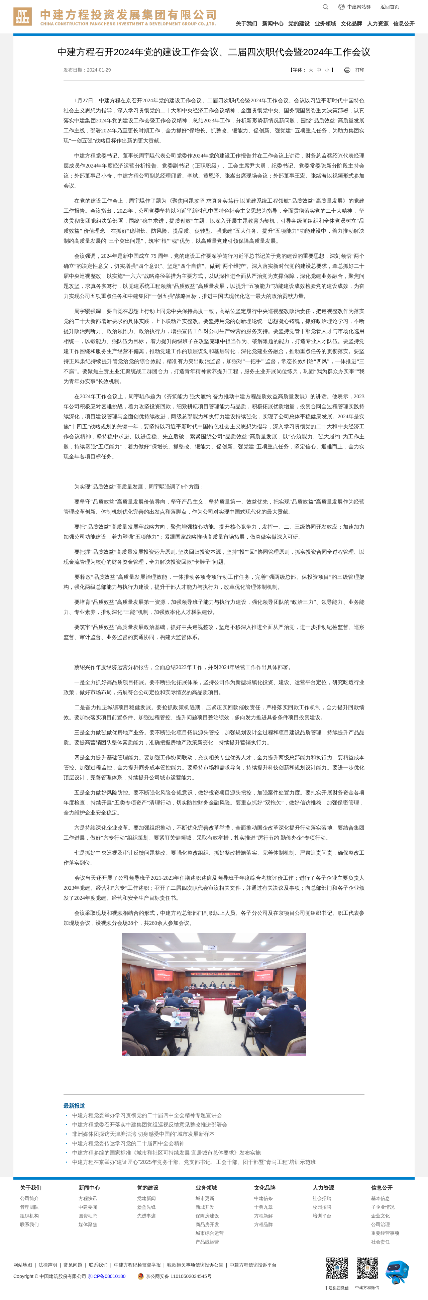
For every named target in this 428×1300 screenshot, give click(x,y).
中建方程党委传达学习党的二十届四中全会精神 (128, 1143)
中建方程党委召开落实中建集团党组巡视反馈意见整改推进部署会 (149, 1124)
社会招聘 (322, 1198)
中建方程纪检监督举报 (137, 1265)
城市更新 (205, 1198)
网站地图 (22, 1265)
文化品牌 (351, 23)
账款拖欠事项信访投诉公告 (195, 1265)
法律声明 (47, 1265)
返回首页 (390, 6)
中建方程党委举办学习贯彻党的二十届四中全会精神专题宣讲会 (147, 1115)
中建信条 (263, 1198)
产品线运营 (207, 1241)
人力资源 (378, 23)
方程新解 (263, 1215)
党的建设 (299, 23)
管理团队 (29, 1207)
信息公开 (404, 23)
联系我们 (29, 1224)
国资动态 (88, 1215)
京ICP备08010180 (107, 1276)
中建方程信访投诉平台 (253, 1265)
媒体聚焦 (88, 1224)
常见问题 (73, 1265)
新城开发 (205, 1207)
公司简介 (29, 1198)
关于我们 (246, 23)
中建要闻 (88, 1207)
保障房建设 (207, 1215)
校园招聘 (322, 1207)
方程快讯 (88, 1198)
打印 (359, 70)
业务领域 (325, 23)
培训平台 (322, 1215)
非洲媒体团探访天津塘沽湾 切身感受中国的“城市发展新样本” (144, 1134)
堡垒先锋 (146, 1207)
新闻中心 (273, 23)
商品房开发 (207, 1224)
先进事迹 (146, 1215)
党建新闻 (146, 1198)
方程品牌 (263, 1224)
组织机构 (29, 1215)
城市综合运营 (210, 1233)
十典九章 (263, 1207)
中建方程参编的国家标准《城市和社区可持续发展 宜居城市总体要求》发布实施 (166, 1153)
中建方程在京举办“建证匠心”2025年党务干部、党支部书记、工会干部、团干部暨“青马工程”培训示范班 (194, 1162)
